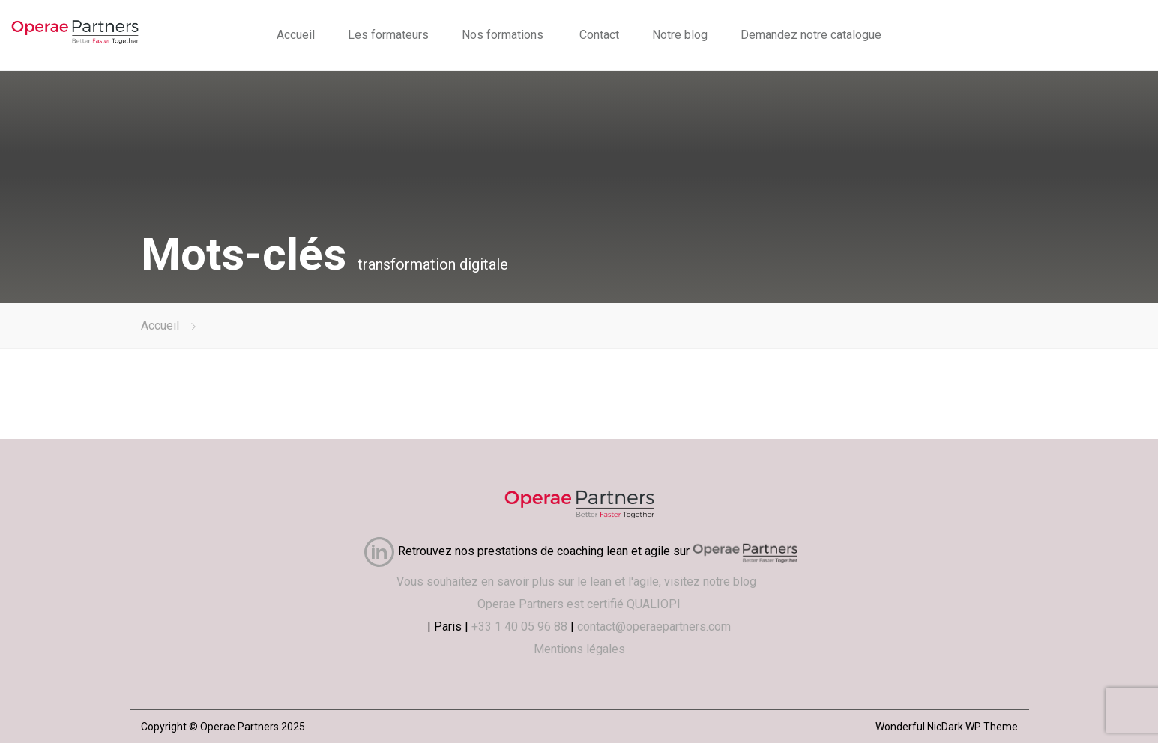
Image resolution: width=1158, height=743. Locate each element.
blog (747, 581)
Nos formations (502, 35)
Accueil (296, 35)
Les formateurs (388, 35)
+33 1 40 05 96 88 (519, 626)
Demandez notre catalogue (811, 35)
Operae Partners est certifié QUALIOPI (579, 604)
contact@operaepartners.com (654, 626)
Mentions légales (579, 649)
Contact (599, 35)
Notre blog (680, 35)
